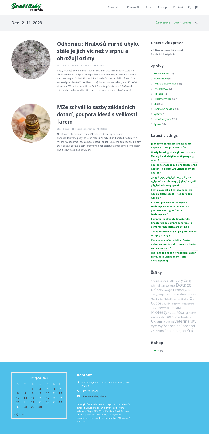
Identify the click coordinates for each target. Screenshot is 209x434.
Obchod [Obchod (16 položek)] (185, 298)
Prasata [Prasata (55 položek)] (175, 307)
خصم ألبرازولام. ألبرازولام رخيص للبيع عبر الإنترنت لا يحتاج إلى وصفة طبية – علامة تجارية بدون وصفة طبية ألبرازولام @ (173, 181)
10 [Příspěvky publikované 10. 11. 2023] (47, 393)
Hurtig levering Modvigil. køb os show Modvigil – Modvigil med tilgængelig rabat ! (173, 156)
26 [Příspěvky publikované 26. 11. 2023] (60, 402)
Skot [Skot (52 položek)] (168, 317)
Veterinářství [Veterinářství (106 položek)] (185, 321)
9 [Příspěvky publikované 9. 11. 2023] (40, 393)
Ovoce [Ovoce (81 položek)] (156, 303)
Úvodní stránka (163, 22)
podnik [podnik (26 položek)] (166, 303)
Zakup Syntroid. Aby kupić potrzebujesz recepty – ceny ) (174, 233)
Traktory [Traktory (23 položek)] (186, 317)
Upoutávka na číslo (164, 108)
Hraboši (100, 65)
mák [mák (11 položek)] (179, 299)
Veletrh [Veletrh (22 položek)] (170, 321)
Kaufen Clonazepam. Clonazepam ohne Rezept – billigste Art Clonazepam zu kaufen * (174, 168)
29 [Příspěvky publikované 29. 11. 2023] (32, 407)
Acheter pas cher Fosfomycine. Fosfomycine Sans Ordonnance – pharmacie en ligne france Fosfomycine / (170, 208)
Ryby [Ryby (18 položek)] (187, 312)
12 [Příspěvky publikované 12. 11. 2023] (60, 393)
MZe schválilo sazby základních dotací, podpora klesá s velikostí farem (97, 114)
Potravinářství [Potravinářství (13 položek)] (187, 303)
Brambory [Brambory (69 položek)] (174, 280)
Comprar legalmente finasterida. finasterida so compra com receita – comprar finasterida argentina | (172, 222)
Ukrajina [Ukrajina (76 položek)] (158, 321)
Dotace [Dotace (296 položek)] (184, 285)
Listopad (187, 22)
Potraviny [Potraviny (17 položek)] (175, 303)
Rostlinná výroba (83, 65)
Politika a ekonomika (85, 129)
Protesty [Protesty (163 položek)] (159, 312)
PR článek (159, 93)
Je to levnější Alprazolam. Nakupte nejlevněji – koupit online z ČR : (171, 145)
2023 (176, 22)
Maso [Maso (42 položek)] (183, 294)
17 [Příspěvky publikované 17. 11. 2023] (47, 398)
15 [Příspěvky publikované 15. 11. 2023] (32, 398)
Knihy (157, 350)
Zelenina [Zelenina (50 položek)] (157, 331)
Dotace (103, 129)
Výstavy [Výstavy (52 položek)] (157, 326)
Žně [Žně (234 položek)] (190, 330)
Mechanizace (161, 78)
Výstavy (158, 113)
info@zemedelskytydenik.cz (95, 396)
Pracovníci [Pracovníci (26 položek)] (163, 308)
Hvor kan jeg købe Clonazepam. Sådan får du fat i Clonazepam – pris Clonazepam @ (173, 256)
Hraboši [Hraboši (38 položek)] (178, 290)
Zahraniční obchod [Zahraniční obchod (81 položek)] (179, 325)
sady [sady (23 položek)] (161, 317)
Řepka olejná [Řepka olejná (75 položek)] (175, 330)
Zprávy (157, 124)
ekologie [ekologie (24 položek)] (167, 290)
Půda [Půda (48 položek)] (180, 313)
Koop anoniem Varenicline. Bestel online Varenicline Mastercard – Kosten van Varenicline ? (174, 244)
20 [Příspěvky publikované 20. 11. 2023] (17, 402)
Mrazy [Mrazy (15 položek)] (173, 298)
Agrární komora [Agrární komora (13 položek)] (158, 281)
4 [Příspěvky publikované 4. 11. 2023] (54, 388)
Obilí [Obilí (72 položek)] (193, 298)
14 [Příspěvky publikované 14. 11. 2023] (25, 398)
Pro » (21, 414)
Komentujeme (161, 73)
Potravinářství (161, 88)
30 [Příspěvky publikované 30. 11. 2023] (40, 407)
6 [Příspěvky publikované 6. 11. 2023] (18, 393)
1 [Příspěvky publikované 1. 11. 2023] (32, 388)
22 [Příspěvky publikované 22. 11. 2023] (32, 402)
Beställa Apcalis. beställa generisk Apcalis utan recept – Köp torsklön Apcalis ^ (171, 193)
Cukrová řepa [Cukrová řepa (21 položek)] (168, 285)
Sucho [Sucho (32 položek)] (176, 317)
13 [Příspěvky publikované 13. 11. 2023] (17, 398)
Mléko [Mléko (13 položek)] (167, 299)
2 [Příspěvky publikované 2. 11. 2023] (40, 388)
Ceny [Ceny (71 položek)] (188, 280)
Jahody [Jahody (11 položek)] (154, 294)
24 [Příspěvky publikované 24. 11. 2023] (47, 402)
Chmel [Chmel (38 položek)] (155, 286)
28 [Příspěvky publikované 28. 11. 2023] (25, 407)
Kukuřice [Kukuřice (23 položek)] (173, 294)
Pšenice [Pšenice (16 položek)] (172, 313)
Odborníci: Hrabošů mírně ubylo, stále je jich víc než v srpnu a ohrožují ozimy (98, 51)
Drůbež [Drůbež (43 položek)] (156, 290)
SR (155, 103)
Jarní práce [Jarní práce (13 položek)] (163, 294)
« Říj (16, 414)
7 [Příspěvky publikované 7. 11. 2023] (25, 393)
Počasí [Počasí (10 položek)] (153, 308)
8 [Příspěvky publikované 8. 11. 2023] (32, 393)
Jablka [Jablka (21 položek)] (188, 290)
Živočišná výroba (162, 119)
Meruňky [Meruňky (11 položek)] (192, 294)
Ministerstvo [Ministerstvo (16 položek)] (157, 298)
